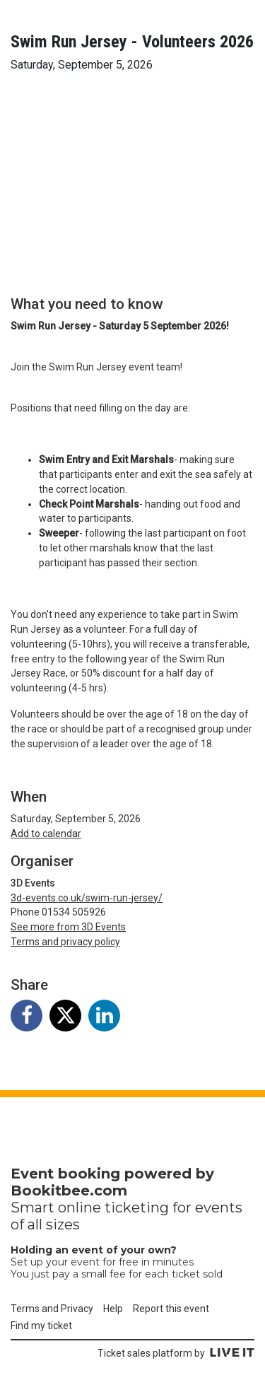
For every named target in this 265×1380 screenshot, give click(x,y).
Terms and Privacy (52, 1308)
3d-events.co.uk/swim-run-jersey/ (87, 898)
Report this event (171, 1308)
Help (113, 1308)
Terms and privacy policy (65, 941)
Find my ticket (41, 1325)
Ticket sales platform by (176, 1353)
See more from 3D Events (68, 926)
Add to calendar (46, 833)
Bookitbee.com (69, 1190)
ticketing (137, 1207)
